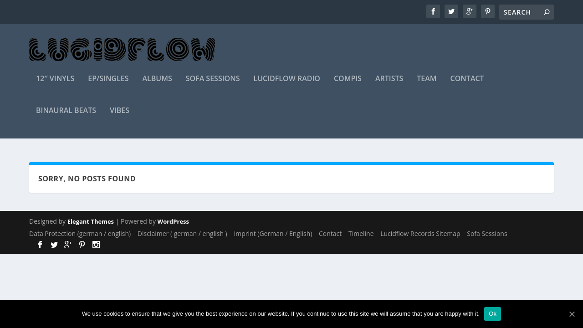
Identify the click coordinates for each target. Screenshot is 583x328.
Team (426, 85)
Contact (467, 85)
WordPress (173, 222)
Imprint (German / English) (273, 233)
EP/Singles (108, 85)
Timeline (361, 233)
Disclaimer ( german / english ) (182, 233)
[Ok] (571, 313)
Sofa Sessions (213, 85)
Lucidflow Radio (287, 85)
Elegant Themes (90, 222)
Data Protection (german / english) (80, 233)
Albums (157, 85)
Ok (492, 313)
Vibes (119, 117)
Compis (348, 85)
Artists (389, 85)
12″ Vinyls (55, 85)
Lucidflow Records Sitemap (420, 233)
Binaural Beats (66, 117)
